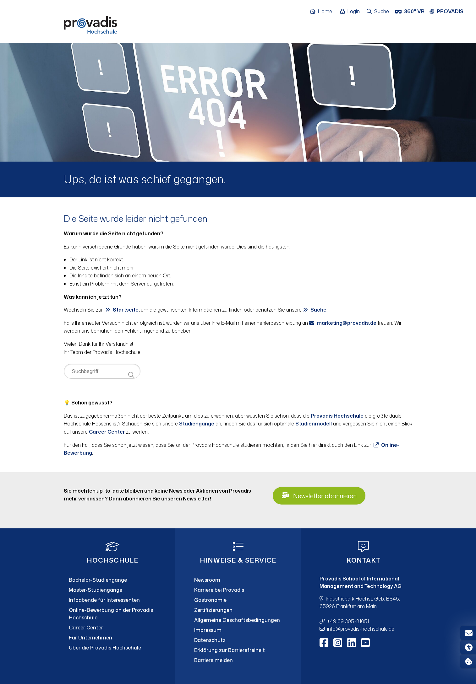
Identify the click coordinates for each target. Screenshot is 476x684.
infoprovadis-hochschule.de (360, 628)
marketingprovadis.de (346, 322)
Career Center (107, 431)
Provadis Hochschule (337, 415)
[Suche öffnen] (378, 11)
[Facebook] (324, 643)
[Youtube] (365, 643)
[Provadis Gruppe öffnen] (449, 11)
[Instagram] (337, 643)
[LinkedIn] (351, 643)
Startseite (126, 309)
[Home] (324, 11)
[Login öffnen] (351, 11)
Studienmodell (313, 423)
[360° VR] (410, 11)
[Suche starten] (131, 375)
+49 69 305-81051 (348, 621)
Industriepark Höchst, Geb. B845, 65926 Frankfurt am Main (360, 602)
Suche (318, 309)
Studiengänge (196, 423)
